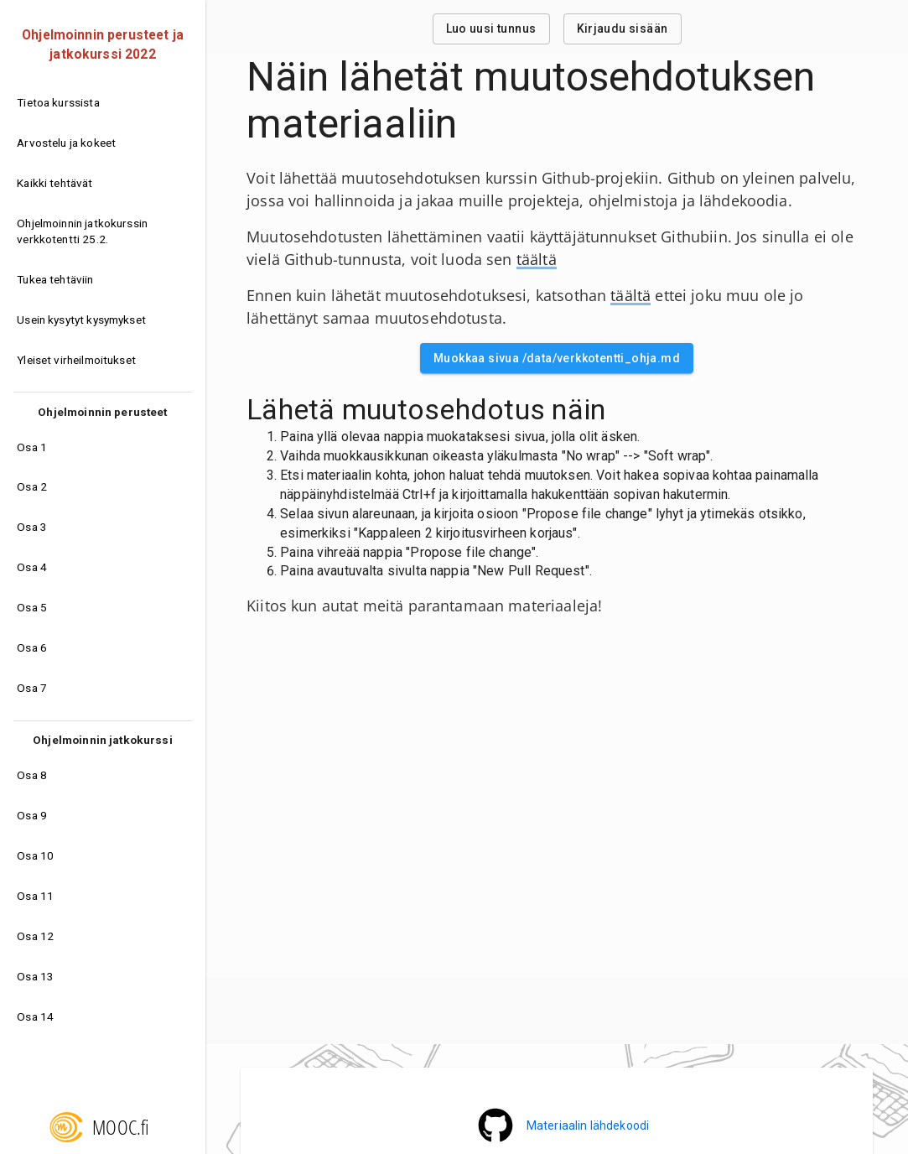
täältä (536, 259)
